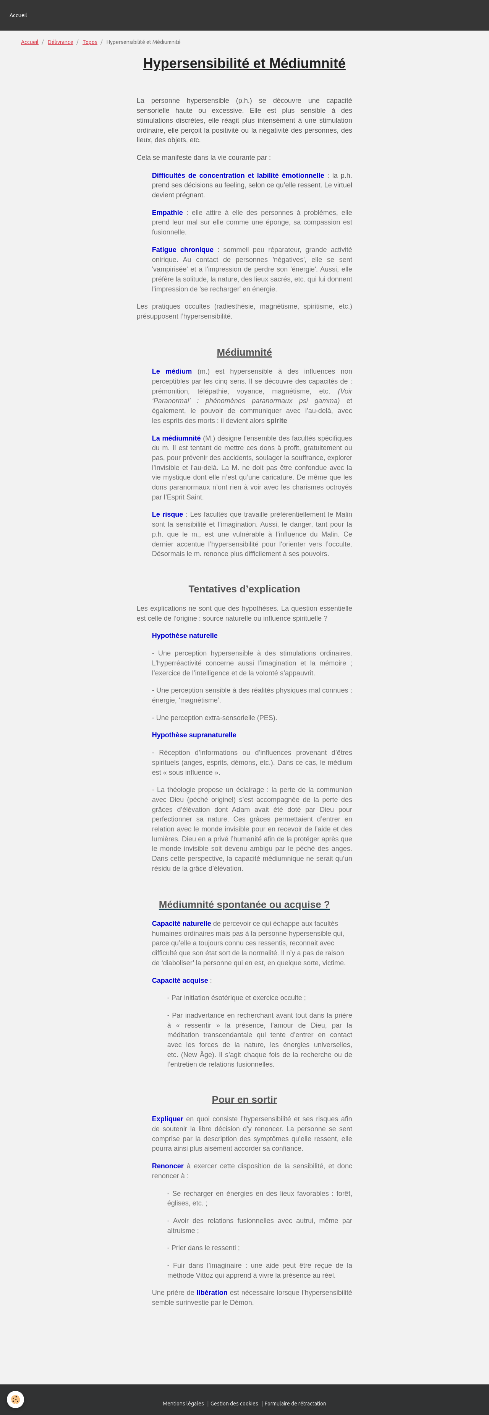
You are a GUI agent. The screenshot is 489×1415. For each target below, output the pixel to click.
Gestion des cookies (234, 1403)
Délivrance (60, 42)
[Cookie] (16, 1399)
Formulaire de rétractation (295, 1403)
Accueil (18, 15)
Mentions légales (183, 1403)
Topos (90, 42)
